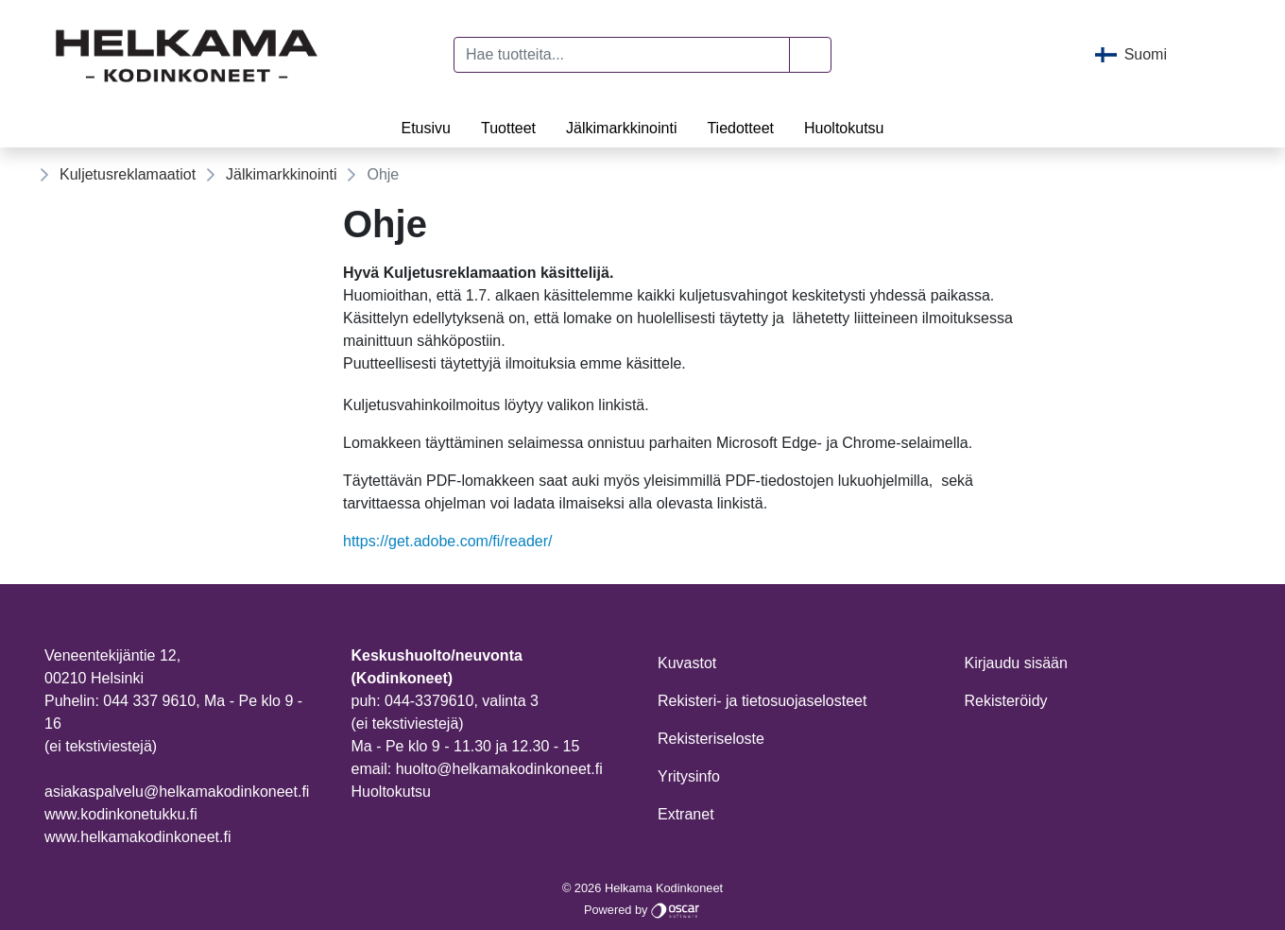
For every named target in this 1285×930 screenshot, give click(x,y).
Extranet (686, 814)
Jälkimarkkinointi (621, 128)
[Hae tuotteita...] (622, 55)
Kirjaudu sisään (1016, 663)
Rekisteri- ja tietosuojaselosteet (762, 701)
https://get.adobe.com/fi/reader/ (447, 541)
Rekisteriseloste (711, 739)
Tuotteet (508, 128)
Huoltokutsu (844, 128)
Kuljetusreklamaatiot (128, 174)
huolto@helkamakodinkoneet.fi (499, 769)
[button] (810, 55)
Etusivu (425, 128)
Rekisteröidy (1006, 701)
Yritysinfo (689, 776)
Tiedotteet (740, 128)
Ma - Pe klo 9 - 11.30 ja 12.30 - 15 (465, 746)
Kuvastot (687, 663)
